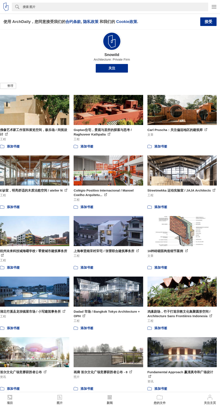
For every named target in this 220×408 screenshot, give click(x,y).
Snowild (112, 55)
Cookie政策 (126, 21)
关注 (111, 68)
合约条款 (73, 21)
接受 (208, 22)
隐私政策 (91, 21)
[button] (8, 86)
